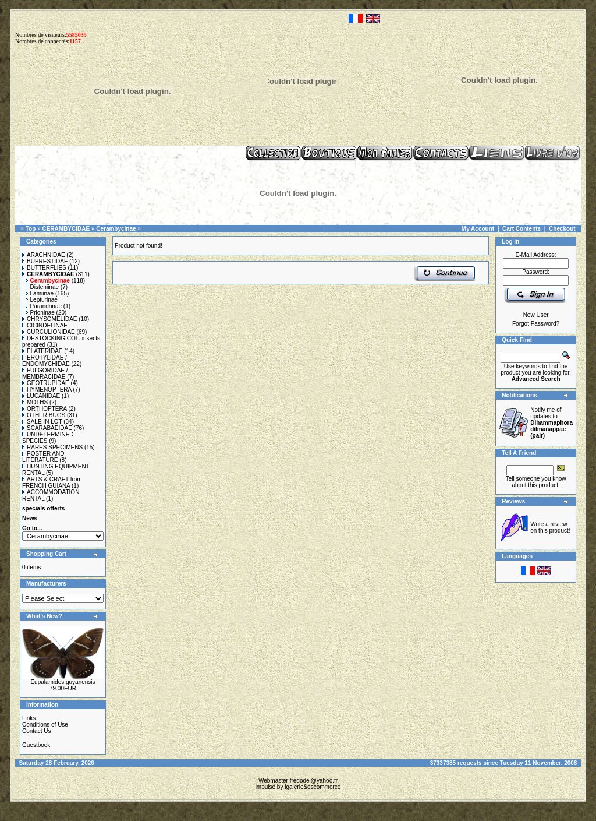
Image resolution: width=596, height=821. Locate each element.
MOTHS (35, 402)
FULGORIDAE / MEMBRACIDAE (45, 373)
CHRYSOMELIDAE (49, 319)
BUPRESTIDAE (45, 261)
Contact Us (36, 731)
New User (536, 315)
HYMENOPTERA (47, 389)
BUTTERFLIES (44, 268)
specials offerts (43, 508)
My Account (478, 228)
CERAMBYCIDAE (66, 228)
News (29, 518)
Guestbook (36, 745)
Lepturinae (42, 300)
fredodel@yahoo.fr (314, 780)
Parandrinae (44, 306)
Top (31, 228)
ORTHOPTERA (44, 409)
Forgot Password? (535, 323)
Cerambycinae (116, 228)
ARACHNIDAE (43, 255)
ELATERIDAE (42, 351)
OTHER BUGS (43, 415)
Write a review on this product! (550, 527)
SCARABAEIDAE (47, 428)
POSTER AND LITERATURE (43, 456)
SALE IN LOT (42, 421)
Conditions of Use (45, 724)
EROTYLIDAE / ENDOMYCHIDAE (46, 360)
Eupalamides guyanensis (62, 682)
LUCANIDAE (41, 396)
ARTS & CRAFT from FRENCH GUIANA (52, 482)
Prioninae (40, 312)
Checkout (562, 228)
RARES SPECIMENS (52, 447)
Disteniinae (42, 287)
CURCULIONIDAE (48, 332)
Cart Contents (521, 228)
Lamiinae (40, 293)
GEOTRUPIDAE (45, 383)
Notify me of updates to (551, 423)
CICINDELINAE (45, 325)
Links (29, 718)
